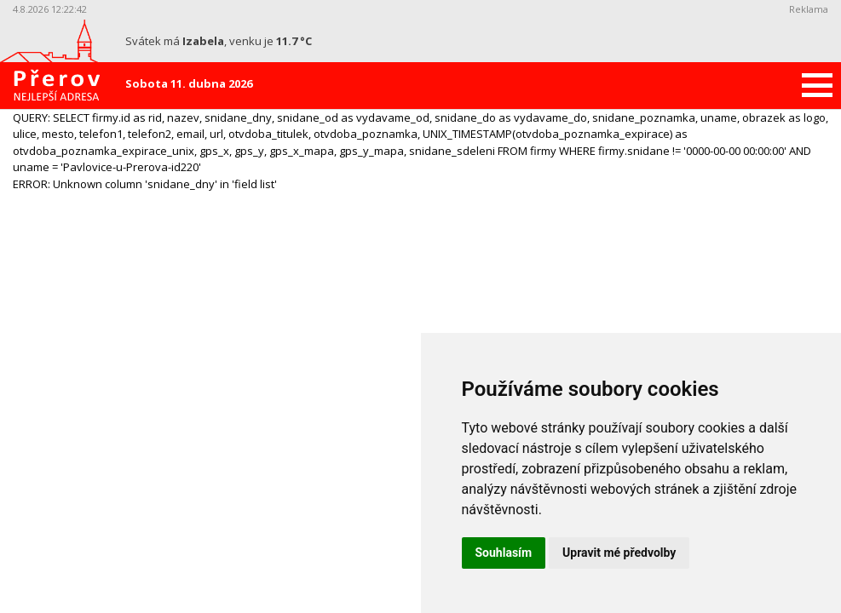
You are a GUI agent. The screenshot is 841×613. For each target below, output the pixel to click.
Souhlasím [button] (504, 552)
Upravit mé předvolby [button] (619, 552)
